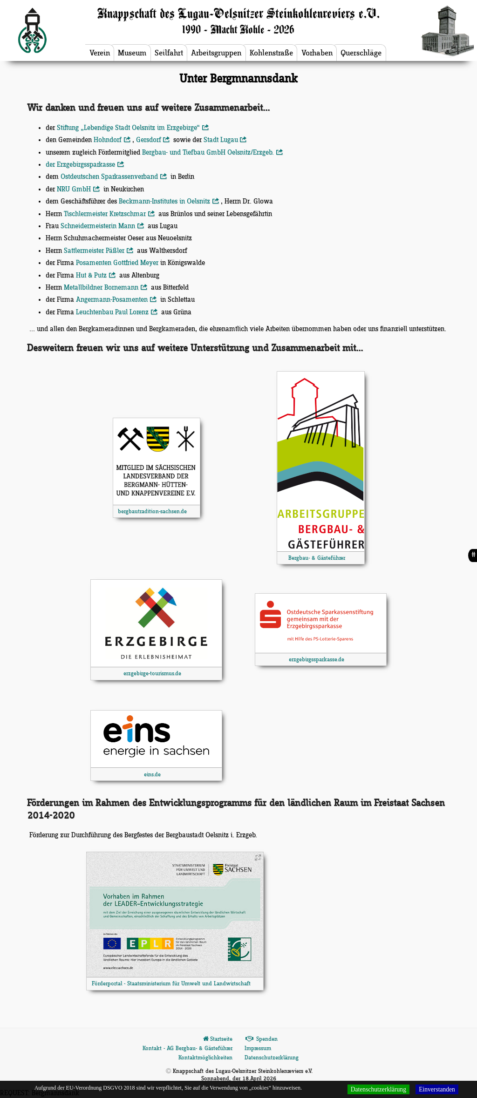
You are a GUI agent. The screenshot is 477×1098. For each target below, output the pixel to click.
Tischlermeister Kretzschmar (110, 214)
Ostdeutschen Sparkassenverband (114, 177)
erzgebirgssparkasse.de (316, 660)
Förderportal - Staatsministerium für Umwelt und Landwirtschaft (171, 984)
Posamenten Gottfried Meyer (117, 263)
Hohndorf (113, 140)
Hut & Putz (96, 275)
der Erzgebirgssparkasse (85, 165)
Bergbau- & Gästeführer (316, 558)
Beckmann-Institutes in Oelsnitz (169, 201)
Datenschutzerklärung (272, 1058)
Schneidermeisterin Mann (103, 226)
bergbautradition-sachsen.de (152, 511)
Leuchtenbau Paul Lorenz (117, 312)
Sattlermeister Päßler (99, 251)
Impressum (258, 1048)
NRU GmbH (79, 189)
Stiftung (133, 128)
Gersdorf (153, 140)
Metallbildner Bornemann (106, 287)
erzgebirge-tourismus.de (152, 674)
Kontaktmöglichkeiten (205, 1058)
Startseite (217, 1039)
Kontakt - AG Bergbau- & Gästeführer (187, 1048)
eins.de (152, 775)
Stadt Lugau (226, 140)
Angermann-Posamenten (117, 300)
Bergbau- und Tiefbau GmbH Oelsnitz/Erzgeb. (213, 152)
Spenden (261, 1039)
